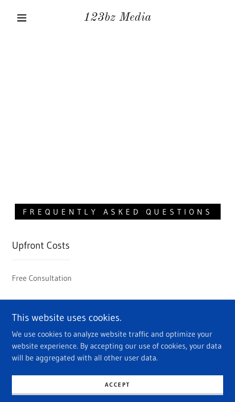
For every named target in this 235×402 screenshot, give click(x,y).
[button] (22, 18)
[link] (117, 18)
